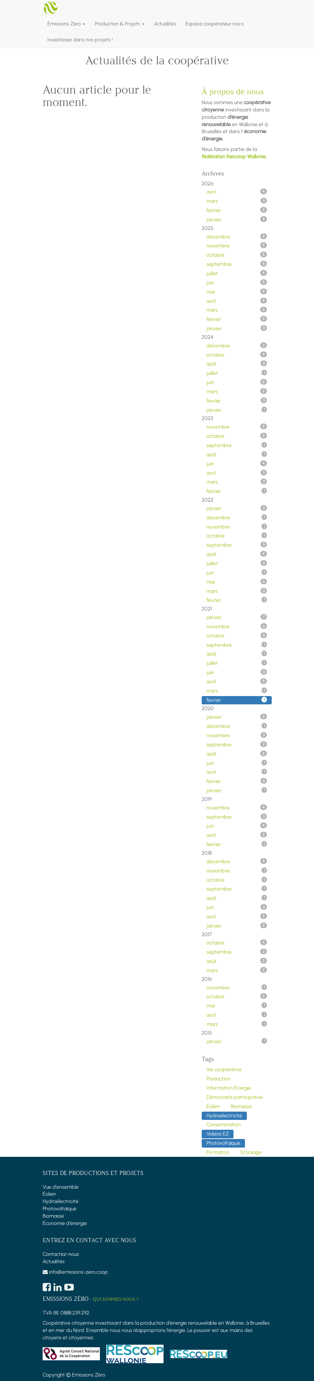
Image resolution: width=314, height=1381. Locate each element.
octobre (236, 255)
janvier (236, 219)
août (236, 363)
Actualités (54, 1261)
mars (236, 201)
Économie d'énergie (65, 1223)
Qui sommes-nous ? (115, 1299)
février (236, 210)
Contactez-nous (61, 1254)
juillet (236, 273)
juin (236, 282)
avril (236, 192)
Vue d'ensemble (61, 1187)
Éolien (49, 1194)
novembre (236, 245)
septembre (236, 264)
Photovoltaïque (59, 1209)
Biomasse (53, 1216)
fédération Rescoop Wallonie (234, 156)
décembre (236, 236)
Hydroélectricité (60, 1201)
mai (236, 291)
